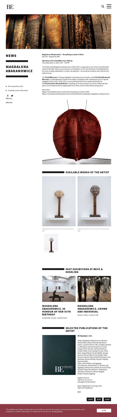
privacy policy (57, 411)
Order (90, 399)
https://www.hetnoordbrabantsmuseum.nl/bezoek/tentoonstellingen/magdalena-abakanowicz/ (75, 94)
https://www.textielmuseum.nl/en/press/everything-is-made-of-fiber (66, 92)
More (99, 399)
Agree (104, 410)
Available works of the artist (18, 90)
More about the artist (15, 86)
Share (107, 399)
